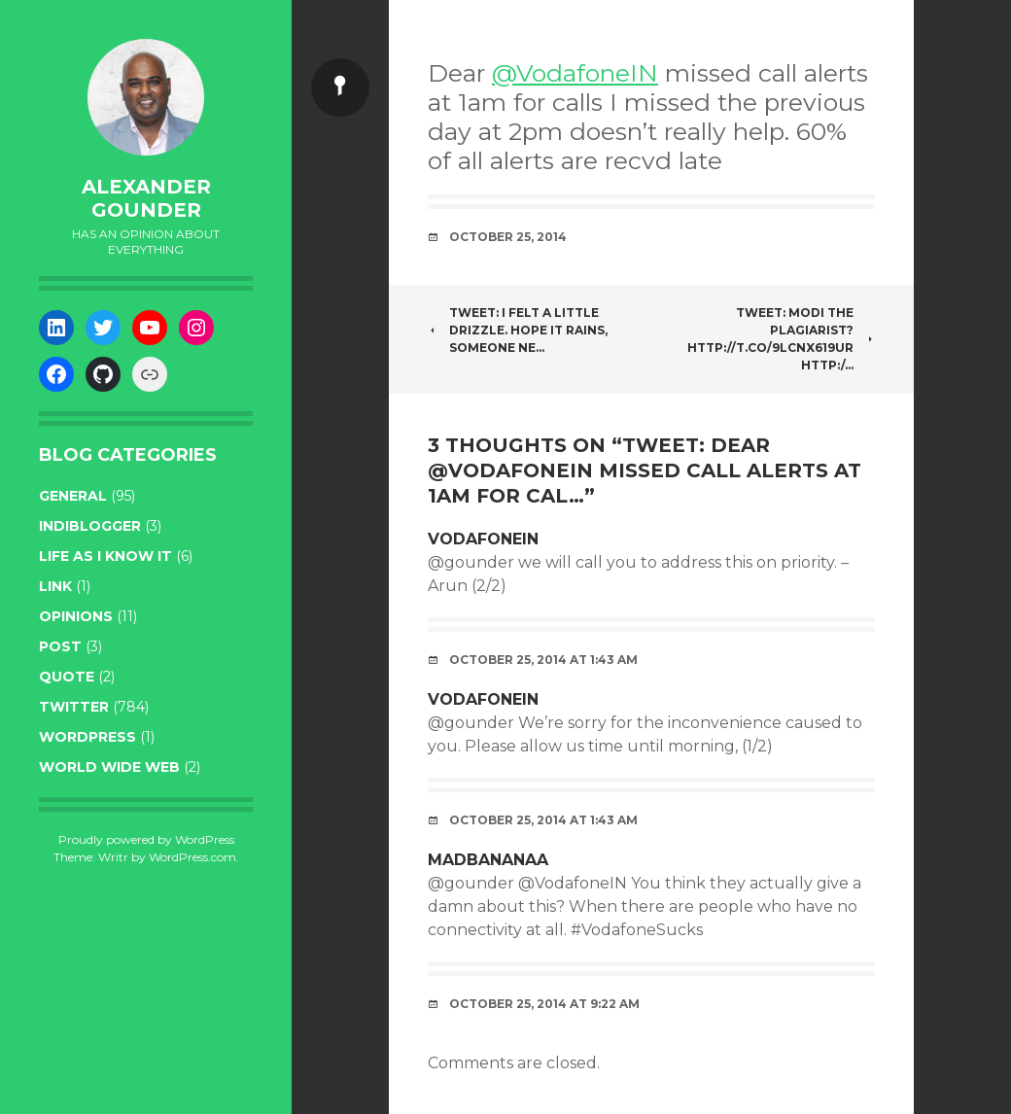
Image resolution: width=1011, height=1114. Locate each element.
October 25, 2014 (508, 236)
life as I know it (105, 556)
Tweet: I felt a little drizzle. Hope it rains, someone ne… (518, 330)
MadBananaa (488, 860)
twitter (74, 706)
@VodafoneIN (575, 72)
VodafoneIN (483, 539)
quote (66, 676)
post (60, 646)
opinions (76, 616)
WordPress (87, 737)
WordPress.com (192, 857)
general (73, 496)
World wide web (109, 767)
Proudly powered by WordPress (146, 839)
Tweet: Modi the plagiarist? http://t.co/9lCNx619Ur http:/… (781, 338)
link (55, 586)
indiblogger (90, 526)
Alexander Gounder (146, 198)
